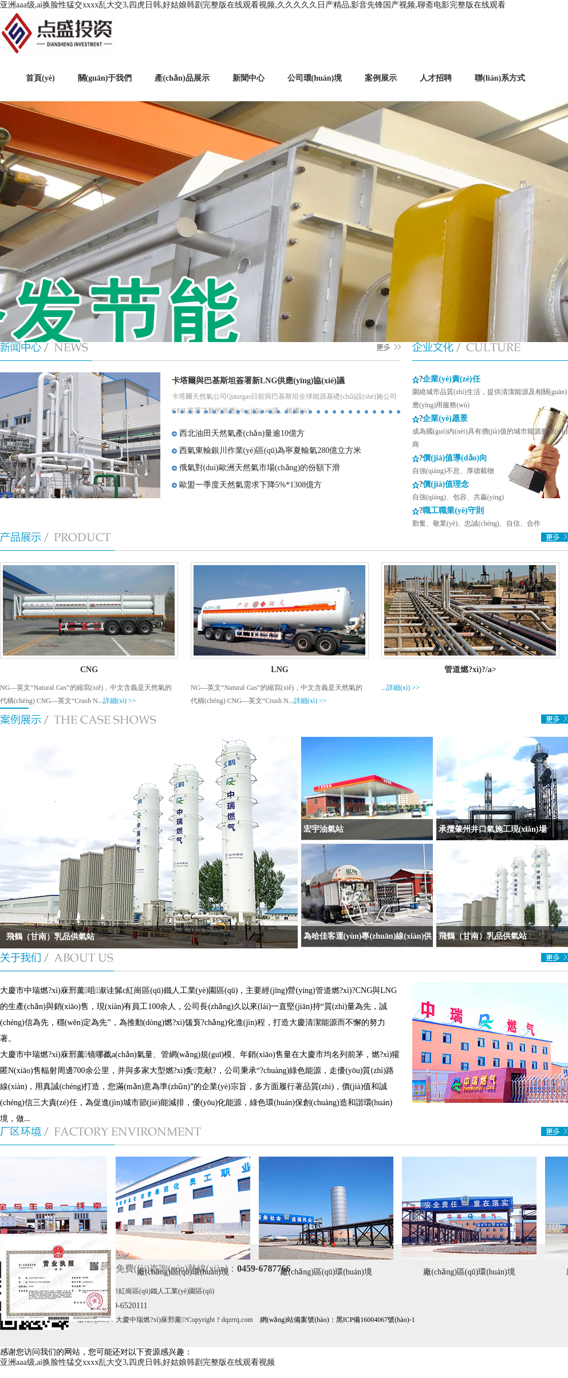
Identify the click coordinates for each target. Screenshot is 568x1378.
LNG (279, 669)
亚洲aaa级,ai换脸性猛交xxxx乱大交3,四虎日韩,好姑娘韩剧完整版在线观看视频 (137, 1362)
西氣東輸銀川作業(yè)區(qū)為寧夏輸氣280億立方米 (266, 450)
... (383, 688)
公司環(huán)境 (314, 78)
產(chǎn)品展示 (182, 78)
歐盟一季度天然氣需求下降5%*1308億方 (247, 484)
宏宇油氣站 (322, 829)
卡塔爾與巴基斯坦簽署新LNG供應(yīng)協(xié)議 (258, 380)
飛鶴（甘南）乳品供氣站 (47, 936)
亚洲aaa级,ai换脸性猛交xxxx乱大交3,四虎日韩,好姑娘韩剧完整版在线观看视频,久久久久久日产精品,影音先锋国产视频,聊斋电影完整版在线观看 (253, 5)
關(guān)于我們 (105, 78)
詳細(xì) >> (119, 701)
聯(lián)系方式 (500, 78)
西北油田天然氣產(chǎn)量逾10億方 (238, 433)
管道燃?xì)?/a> (470, 669)
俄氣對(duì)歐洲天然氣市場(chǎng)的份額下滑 (256, 467)
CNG (89, 669)
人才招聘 (436, 78)
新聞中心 (248, 78)
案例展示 (381, 78)
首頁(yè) (40, 78)
